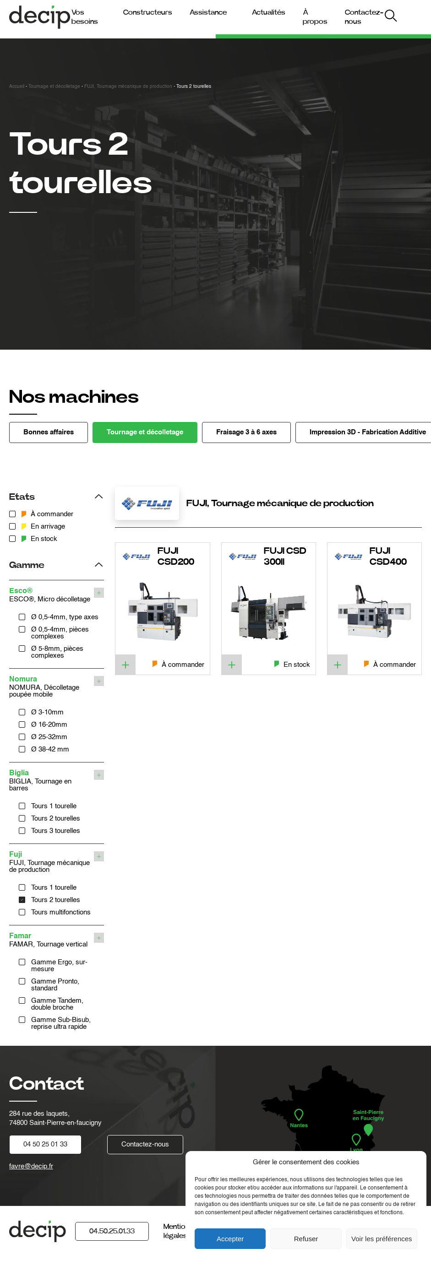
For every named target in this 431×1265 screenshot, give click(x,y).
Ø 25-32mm (49, 737)
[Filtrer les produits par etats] (56, 496)
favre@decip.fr (31, 1166)
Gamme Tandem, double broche (57, 1004)
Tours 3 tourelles (55, 830)
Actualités (268, 12)
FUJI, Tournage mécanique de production (128, 86)
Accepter (230, 1239)
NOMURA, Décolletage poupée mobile (50, 687)
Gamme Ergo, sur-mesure (59, 966)
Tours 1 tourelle (53, 806)
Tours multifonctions (61, 912)
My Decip (406, 17)
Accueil (16, 86)
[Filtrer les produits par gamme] (56, 564)
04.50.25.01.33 (112, 1231)
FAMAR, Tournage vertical (50, 940)
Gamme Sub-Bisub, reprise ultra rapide (61, 1023)
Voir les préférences (381, 1239)
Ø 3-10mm (47, 712)
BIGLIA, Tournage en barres (50, 781)
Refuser (306, 1239)
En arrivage (43, 526)
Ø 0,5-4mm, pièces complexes (60, 633)
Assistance (208, 12)
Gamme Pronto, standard (55, 985)
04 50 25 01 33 (45, 1144)
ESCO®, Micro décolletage (50, 595)
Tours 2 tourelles (55, 818)
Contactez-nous (145, 1144)
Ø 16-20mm (49, 724)
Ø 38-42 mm (50, 749)
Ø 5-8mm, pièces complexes (57, 652)
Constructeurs (147, 12)
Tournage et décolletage (54, 86)
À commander (47, 514)
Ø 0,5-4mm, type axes (64, 617)
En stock (39, 538)
